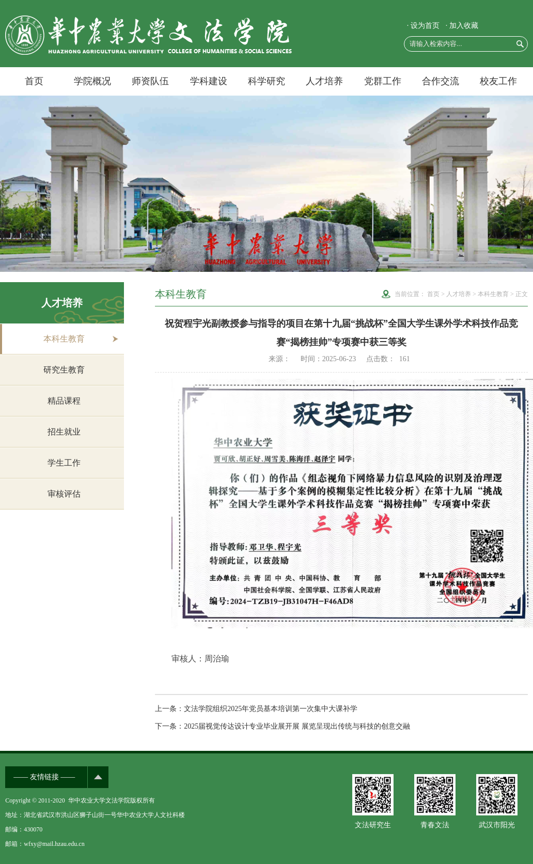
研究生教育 (64, 369)
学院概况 (92, 81)
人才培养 (324, 81)
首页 (34, 81)
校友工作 (498, 81)
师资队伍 (150, 81)
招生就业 (64, 431)
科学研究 (266, 81)
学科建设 (208, 81)
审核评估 (64, 493)
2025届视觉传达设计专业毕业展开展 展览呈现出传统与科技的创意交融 (297, 726)
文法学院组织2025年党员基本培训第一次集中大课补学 (270, 709)
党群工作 (382, 81)
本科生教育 (64, 338)
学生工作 (64, 462)
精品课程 (64, 400)
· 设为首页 (423, 25)
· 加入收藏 (462, 25)
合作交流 (440, 81)
